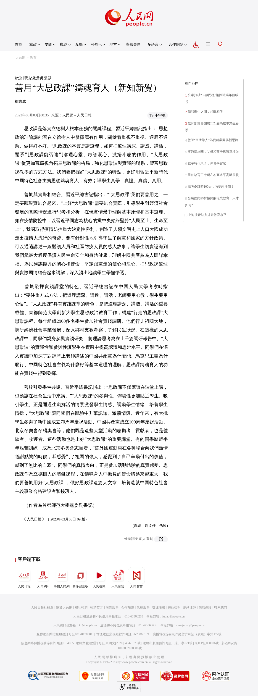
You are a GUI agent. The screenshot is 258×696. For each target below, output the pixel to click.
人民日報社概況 (42, 607)
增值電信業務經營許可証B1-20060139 (122, 634)
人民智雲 (118, 577)
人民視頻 (99, 577)
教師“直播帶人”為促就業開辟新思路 (213, 140)
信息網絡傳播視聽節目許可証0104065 (47, 643)
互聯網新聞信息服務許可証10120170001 (64, 634)
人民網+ (43, 577)
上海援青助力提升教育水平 (207, 215)
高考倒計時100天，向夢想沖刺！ (211, 186)
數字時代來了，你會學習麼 (207, 163)
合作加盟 (127, 607)
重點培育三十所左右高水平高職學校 (213, 175)
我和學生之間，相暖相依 (205, 111)
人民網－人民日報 (77, 115)
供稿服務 (143, 607)
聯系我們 (220, 607)
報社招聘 (81, 607)
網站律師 (189, 607)
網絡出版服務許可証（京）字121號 (167, 643)
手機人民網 (62, 577)
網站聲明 (174, 607)
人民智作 (137, 577)
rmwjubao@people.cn (190, 625)
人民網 (20, 57)
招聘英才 (96, 607)
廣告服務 (112, 607)
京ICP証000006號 (207, 643)
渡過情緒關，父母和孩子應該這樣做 (213, 151)
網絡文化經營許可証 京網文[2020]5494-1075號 (108, 643)
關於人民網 (64, 607)
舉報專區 (133, 44)
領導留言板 (80, 577)
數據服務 (158, 607)
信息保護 (205, 607)
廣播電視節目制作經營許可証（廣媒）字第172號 (187, 634)
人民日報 (24, 577)
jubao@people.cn (173, 616)
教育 (33, 57)
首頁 (18, 44)
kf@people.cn (88, 625)
